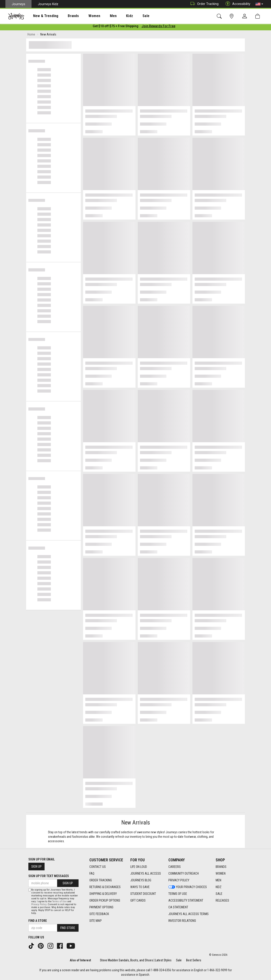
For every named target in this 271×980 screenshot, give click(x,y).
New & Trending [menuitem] (41, 16)
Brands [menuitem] (66, 16)
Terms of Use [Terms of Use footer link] (177, 894)
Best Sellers (193, 960)
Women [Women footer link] (221, 873)
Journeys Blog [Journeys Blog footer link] (140, 880)
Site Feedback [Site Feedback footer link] (99, 914)
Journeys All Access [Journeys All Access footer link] (145, 873)
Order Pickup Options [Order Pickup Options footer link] (104, 900)
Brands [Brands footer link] (221, 867)
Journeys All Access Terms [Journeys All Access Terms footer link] (188, 914)
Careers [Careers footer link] (174, 867)
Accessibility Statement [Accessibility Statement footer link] (185, 900)
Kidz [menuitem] (115, 16)
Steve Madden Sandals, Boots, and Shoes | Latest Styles (136, 960)
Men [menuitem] (101, 16)
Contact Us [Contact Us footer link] (97, 867)
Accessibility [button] (236, 4)
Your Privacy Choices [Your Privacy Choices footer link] (187, 887)
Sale (179, 960)
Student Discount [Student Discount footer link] (143, 894)
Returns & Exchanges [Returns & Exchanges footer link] (105, 887)
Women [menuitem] (84, 16)
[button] (259, 4)
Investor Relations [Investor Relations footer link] (182, 920)
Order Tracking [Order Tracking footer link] (100, 880)
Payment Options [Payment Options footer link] (101, 907)
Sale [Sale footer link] (219, 894)
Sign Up (36, 866)
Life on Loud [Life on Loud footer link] (138, 867)
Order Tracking (203, 4)
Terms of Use (59, 901)
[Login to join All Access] (115, 27)
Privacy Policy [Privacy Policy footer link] (178, 880)
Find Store (67, 928)
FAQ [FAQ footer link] (91, 873)
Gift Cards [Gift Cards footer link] (138, 900)
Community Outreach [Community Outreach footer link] (183, 873)
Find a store (37, 920)
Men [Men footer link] (218, 880)
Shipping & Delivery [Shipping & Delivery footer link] (103, 894)
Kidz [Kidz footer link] (218, 887)
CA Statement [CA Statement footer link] (178, 907)
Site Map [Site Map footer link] (95, 920)
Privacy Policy (38, 904)
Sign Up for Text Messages (48, 876)
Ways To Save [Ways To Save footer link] (140, 887)
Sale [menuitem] (130, 16)
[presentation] (41, 16)
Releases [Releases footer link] (222, 900)
